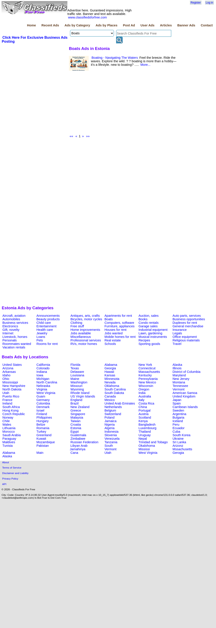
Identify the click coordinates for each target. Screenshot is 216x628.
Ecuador (179, 428)
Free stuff (77, 326)
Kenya (143, 421)
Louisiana (77, 375)
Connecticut (147, 368)
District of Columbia (186, 372)
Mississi (144, 449)
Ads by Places (106, 25)
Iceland (178, 421)
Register (196, 2)
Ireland (7, 403)
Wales (6, 424)
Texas (74, 368)
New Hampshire (13, 386)
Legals (177, 333)
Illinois (177, 368)
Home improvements (85, 329)
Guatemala (78, 435)
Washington (78, 382)
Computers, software (119, 322)
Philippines (44, 417)
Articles (166, 25)
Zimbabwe (77, 438)
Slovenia (110, 435)
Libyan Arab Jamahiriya (78, 447)
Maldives (8, 442)
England (76, 400)
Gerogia (178, 452)
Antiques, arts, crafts (85, 315)
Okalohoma (147, 445)
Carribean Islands (185, 407)
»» (88, 136)
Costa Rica (146, 403)
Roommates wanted (16, 344)
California (43, 364)
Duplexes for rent (185, 322)
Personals (9, 340)
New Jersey (181, 379)
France (7, 400)
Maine (74, 379)
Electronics (10, 326)
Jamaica (110, 421)
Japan (177, 400)
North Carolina (46, 382)
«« (71, 136)
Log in (209, 2)
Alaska (177, 364)
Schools (110, 344)
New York (145, 364)
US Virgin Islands (82, 396)
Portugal (145, 410)
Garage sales (148, 326)
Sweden (178, 410)
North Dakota (11, 389)
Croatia (75, 424)
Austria (144, 414)
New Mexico (147, 382)
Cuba (176, 431)
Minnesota (111, 379)
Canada (110, 396)
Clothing (76, 322)
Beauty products (48, 319)
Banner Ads (186, 25)
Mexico (109, 400)
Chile (6, 421)
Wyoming (77, 389)
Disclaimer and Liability (15, 473)
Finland (41, 414)
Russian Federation (84, 442)
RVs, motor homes (83, 344)
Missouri (76, 386)
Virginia (41, 389)
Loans (40, 337)
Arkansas (9, 372)
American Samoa (185, 393)
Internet (7, 333)
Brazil (74, 403)
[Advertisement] (35, 76)
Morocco (8, 431)
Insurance (180, 329)
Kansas (109, 375)
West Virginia (45, 393)
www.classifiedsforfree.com (87, 17)
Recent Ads (50, 25)
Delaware (77, 372)
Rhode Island (79, 393)
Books (143, 319)
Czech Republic (13, 414)
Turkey (41, 431)
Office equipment (185, 337)
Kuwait (41, 438)
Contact (207, 25)
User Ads (147, 25)
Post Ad (129, 25)
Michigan (42, 379)
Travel (177, 344)
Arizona (7, 368)
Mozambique (45, 442)
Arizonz (178, 445)
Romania (42, 428)
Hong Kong (10, 410)
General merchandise (188, 326)
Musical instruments (153, 337)
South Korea (181, 435)
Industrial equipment (153, 329)
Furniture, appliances (119, 326)
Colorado (42, 368)
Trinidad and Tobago (153, 442)
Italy (141, 400)
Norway (7, 417)
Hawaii (109, 372)
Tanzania (110, 442)
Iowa (39, 375)
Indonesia (111, 431)
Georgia (110, 368)
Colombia (43, 403)
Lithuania (9, 428)
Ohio (5, 379)
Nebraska (43, 386)
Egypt (74, 431)
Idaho (6, 375)
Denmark (42, 407)
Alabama (110, 364)
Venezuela (111, 438)
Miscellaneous (80, 337)
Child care (43, 322)
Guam (40, 396)
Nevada (110, 382)
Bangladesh (147, 424)
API (4, 484)
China (143, 407)
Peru (176, 424)
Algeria (109, 428)
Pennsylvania (148, 379)
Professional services (85, 340)
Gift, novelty (10, 329)
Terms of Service (11, 467)
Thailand (145, 431)
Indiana (41, 372)
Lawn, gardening (150, 333)
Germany (43, 400)
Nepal (143, 438)
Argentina (179, 414)
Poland (109, 417)
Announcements (48, 315)
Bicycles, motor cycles (86, 319)
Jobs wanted (113, 333)
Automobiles (11, 319)
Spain (177, 403)
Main (39, 452)
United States (12, 364)
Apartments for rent (118, 315)
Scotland (145, 417)
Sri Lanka (179, 442)
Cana (74, 452)
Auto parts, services (187, 315)
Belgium (110, 410)
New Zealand (79, 407)
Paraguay (9, 438)
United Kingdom (184, 396)
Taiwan (75, 421)
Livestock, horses (14, 337)
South (108, 445)
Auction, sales (148, 315)
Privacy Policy (10, 478)
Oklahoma (111, 386)
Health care (44, 329)
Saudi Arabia (11, 435)
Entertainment (46, 326)
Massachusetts (149, 372)
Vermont (179, 389)
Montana (179, 382)
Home (31, 25)
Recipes (144, 340)
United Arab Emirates (119, 403)
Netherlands (113, 407)
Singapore (77, 414)
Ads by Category (77, 25)
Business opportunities (189, 319)
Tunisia (7, 445)
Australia (145, 396)
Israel (40, 410)
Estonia (75, 428)
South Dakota (114, 393)
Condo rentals (148, 322)
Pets (39, 340)
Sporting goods (149, 344)
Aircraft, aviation (13, 315)
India (142, 393)
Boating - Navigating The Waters (115, 57)
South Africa (11, 407)
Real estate (112, 340)
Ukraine (178, 438)
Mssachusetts (182, 449)
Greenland (43, 435)
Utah (5, 393)
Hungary (42, 421)
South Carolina (115, 389)
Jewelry (41, 333)
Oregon (144, 389)
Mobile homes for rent (120, 337)
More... (145, 64)
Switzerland (112, 414)
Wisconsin (146, 386)
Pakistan (42, 445)
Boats (108, 319)
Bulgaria (178, 417)
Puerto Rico (10, 396)
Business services (15, 322)
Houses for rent (115, 329)
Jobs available (80, 333)
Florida (75, 364)
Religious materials (186, 340)
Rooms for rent (47, 344)
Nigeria (109, 424)
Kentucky (145, 375)
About (5, 462)
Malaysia (76, 417)
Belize (40, 424)
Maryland (179, 375)
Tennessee (180, 386)
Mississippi (10, 382)
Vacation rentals (13, 347)
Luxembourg (147, 428)
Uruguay (145, 435)
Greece (75, 410)
